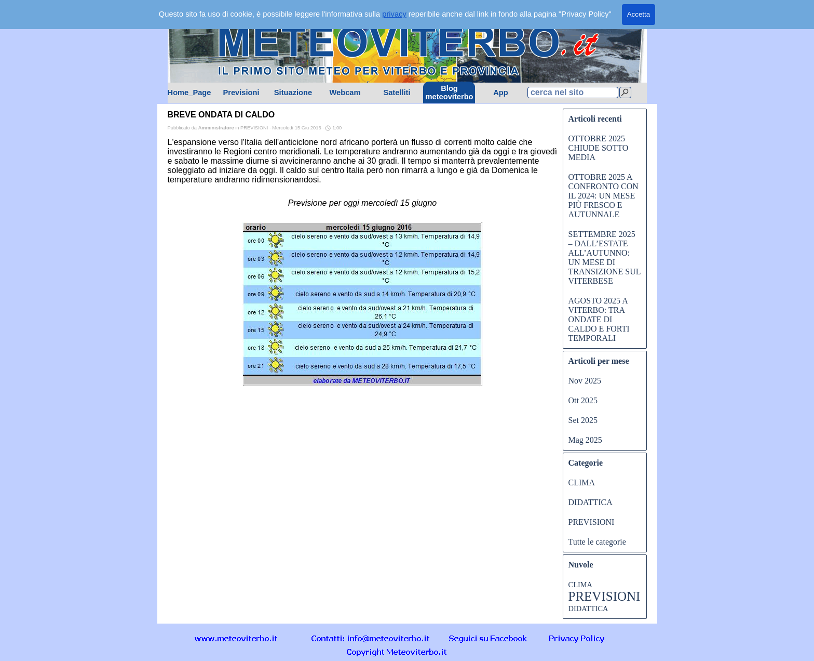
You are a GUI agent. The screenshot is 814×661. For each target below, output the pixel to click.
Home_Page (189, 92)
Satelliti (396, 92)
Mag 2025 (585, 439)
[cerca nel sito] (572, 92)
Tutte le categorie (597, 541)
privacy (394, 14)
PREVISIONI (591, 522)
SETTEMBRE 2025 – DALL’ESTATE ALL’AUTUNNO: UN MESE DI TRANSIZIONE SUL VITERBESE (604, 257)
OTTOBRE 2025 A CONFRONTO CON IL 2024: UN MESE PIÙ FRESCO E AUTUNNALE (603, 196)
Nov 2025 (585, 380)
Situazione (293, 92)
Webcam (344, 92)
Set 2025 (583, 420)
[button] (370, 637)
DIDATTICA (590, 502)
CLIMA (581, 482)
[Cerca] (625, 92)
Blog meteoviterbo (449, 92)
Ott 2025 (583, 400)
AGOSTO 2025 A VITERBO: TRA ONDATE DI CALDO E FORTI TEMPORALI (599, 319)
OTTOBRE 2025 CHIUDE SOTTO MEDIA (598, 148)
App (500, 92)
